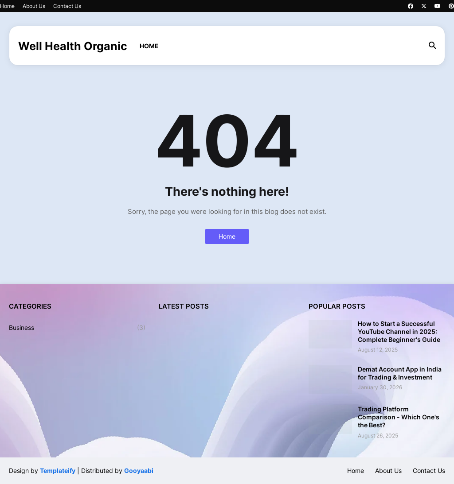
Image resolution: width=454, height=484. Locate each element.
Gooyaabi (138, 470)
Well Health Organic (72, 46)
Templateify (57, 470)
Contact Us (67, 6)
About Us (34, 6)
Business (77, 327)
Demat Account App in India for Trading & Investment (400, 373)
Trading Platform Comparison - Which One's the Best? (398, 417)
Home (7, 6)
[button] (432, 46)
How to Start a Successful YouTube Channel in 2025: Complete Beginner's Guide (399, 331)
